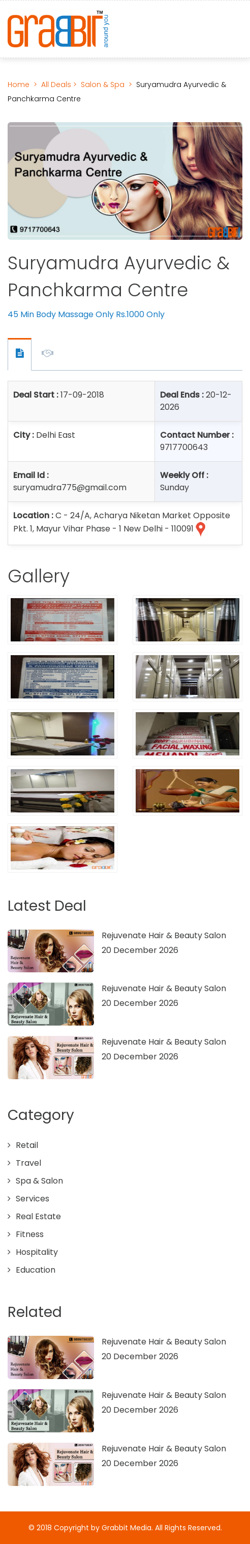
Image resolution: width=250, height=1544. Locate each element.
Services (32, 1198)
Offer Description (47, 355)
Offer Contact (20, 354)
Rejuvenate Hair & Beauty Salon (164, 935)
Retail (27, 1145)
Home (18, 84)
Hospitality (37, 1252)
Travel (28, 1163)
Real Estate (38, 1216)
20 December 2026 (140, 950)
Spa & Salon (39, 1181)
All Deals (57, 84)
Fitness (30, 1234)
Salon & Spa (102, 84)
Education (35, 1270)
